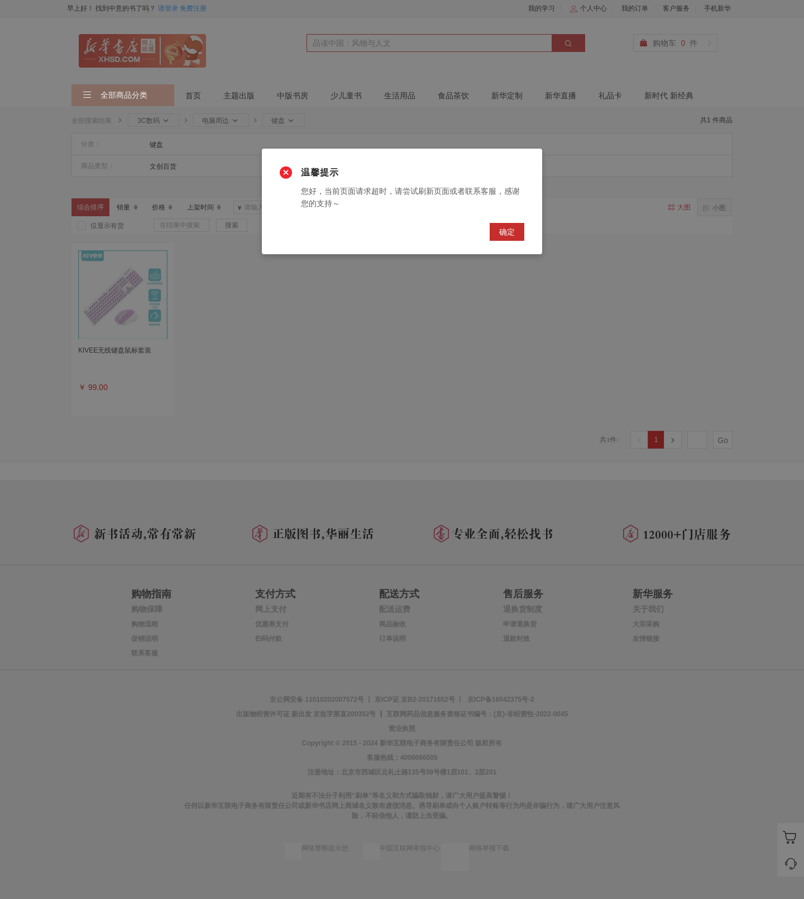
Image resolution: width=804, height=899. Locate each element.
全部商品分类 (115, 96)
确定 (507, 231)
